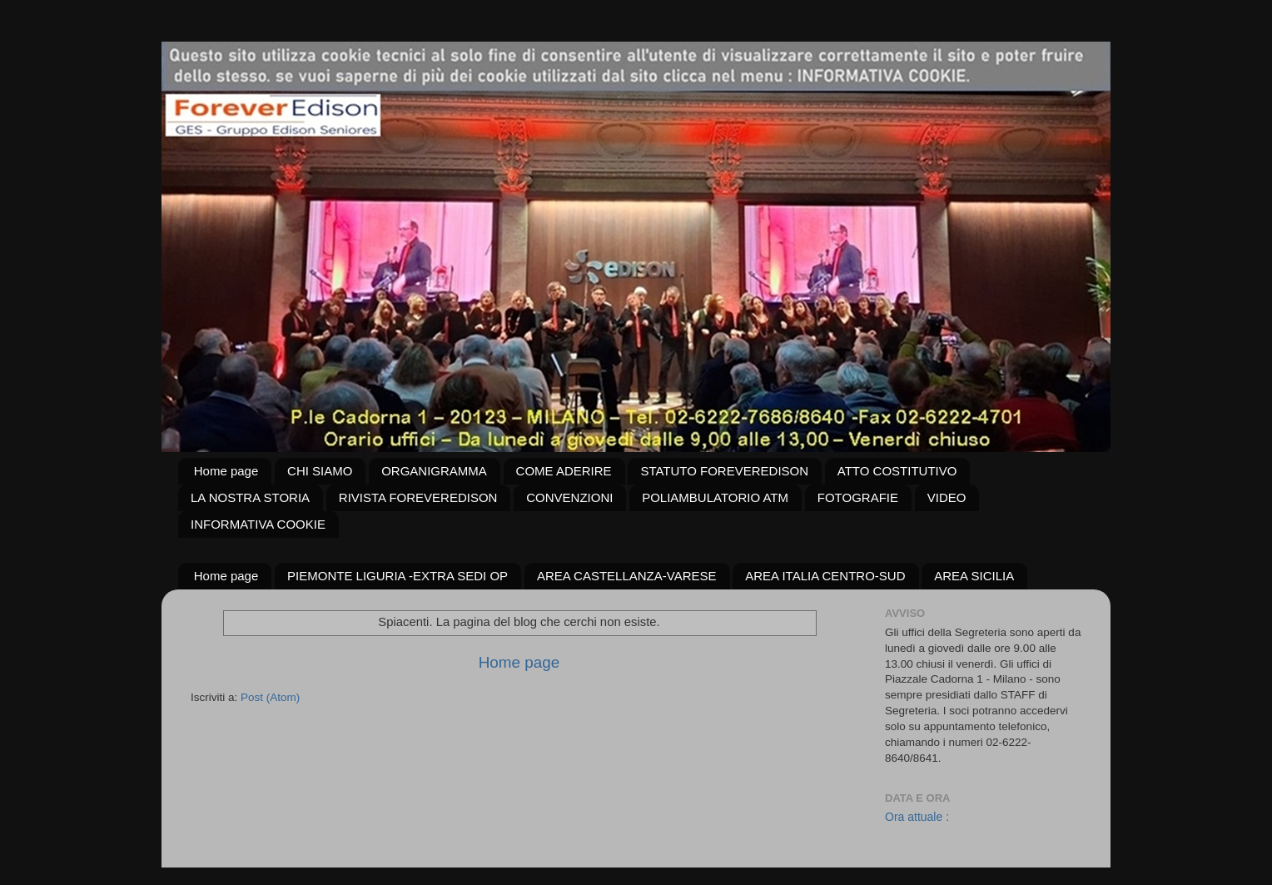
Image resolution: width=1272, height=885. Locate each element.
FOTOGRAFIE (857, 497)
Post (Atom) (270, 697)
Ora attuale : (917, 816)
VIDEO (946, 497)
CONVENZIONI (569, 497)
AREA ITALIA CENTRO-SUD (825, 576)
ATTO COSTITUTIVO (897, 471)
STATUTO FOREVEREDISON (724, 471)
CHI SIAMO (319, 471)
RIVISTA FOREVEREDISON (418, 497)
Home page (226, 471)
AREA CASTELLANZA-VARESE (627, 576)
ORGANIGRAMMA (434, 471)
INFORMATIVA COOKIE (258, 524)
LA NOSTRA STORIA (250, 497)
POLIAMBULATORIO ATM (715, 497)
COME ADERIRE (564, 471)
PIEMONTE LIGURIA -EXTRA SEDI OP (397, 576)
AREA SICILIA (974, 576)
